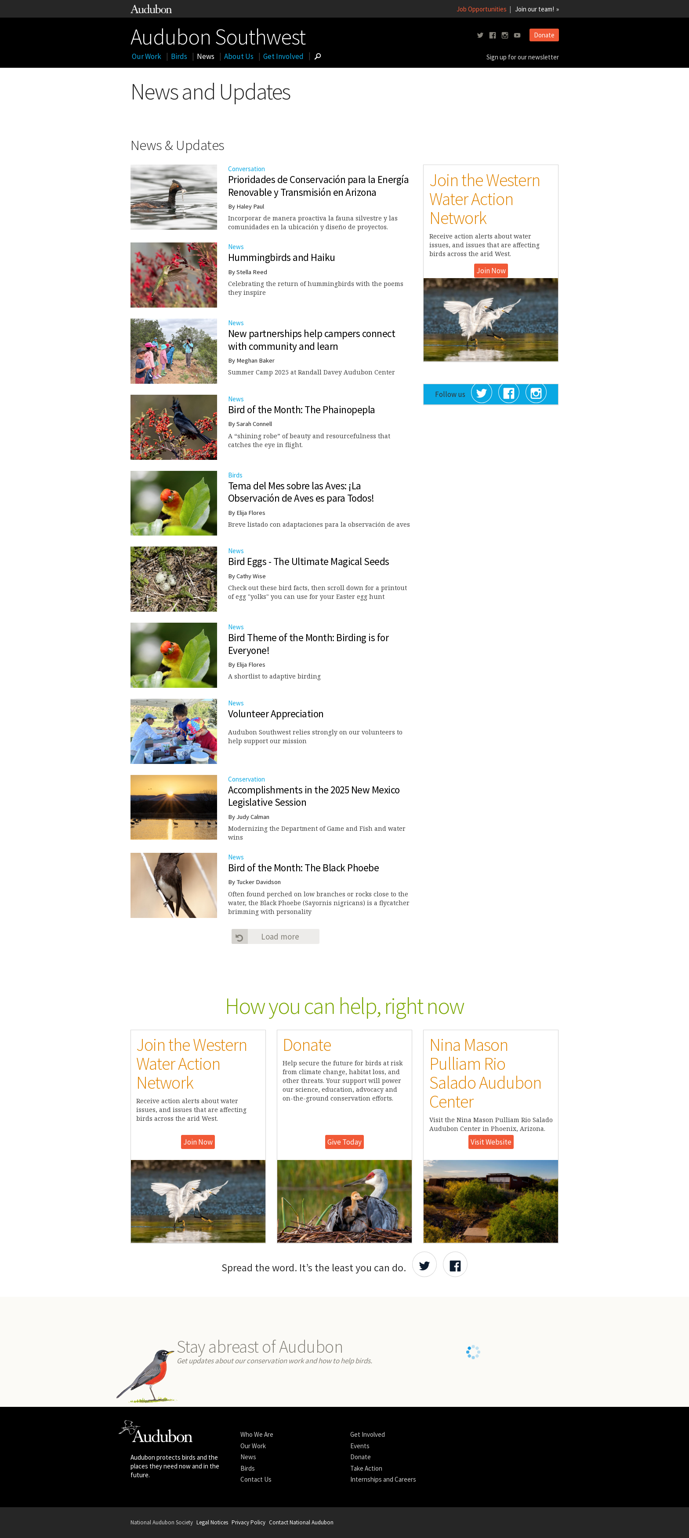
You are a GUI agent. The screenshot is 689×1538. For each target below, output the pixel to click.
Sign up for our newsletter (522, 57)
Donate (544, 35)
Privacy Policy (248, 1522)
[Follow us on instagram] (504, 35)
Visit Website (491, 1142)
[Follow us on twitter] (480, 35)
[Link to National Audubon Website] (151, 11)
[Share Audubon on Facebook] (455, 1264)
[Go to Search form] (317, 56)
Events (360, 1446)
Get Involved (283, 56)
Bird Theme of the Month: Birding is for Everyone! (308, 644)
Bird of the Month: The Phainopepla (301, 409)
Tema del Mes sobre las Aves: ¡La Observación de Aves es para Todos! (301, 492)
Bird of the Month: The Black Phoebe (303, 867)
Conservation (246, 779)
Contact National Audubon (301, 1522)
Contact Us (256, 1479)
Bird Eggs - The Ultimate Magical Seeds (308, 561)
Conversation (246, 169)
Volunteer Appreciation (276, 713)
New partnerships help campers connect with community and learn (311, 339)
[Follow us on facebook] (492, 35)
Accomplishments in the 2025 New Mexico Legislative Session (314, 796)
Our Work (146, 56)
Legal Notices (212, 1522)
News (205, 56)
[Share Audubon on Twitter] (424, 1264)
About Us (239, 56)
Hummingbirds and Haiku (281, 257)
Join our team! (534, 9)
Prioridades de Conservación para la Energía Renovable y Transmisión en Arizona (318, 185)
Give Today (344, 1142)
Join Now (491, 270)
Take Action (366, 1468)
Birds (179, 56)
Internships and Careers (383, 1479)
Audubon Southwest (218, 35)
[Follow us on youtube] (517, 35)
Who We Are (256, 1434)
